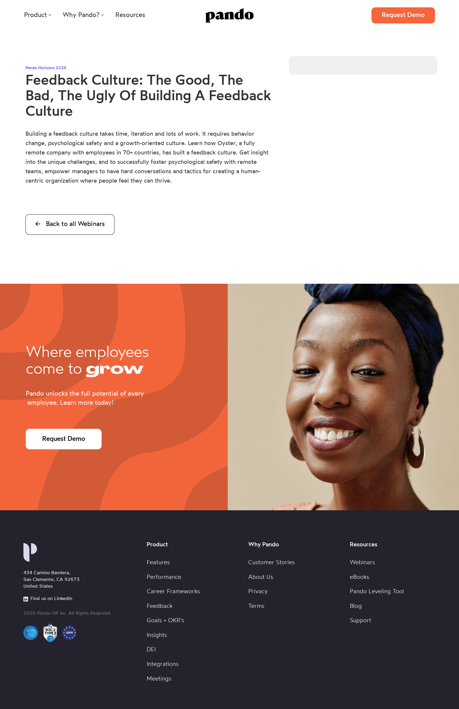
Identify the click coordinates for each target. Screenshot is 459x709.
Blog (356, 606)
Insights (157, 635)
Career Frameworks (173, 592)
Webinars (362, 563)
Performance (164, 577)
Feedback (159, 606)
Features (158, 563)
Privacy (258, 592)
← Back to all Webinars (70, 224)
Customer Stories (271, 563)
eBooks (359, 577)
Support (360, 621)
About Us (260, 577)
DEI (151, 650)
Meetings (159, 679)
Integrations (163, 664)
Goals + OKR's (165, 621)
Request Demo (403, 15)
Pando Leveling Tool (377, 592)
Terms (256, 606)
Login (352, 15)
